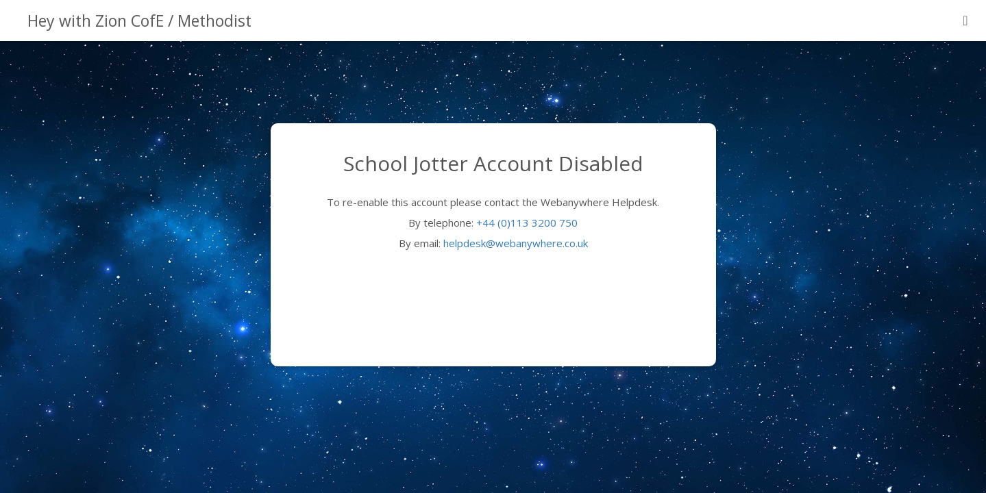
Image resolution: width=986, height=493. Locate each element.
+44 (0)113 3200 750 (527, 222)
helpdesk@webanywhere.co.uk (515, 243)
